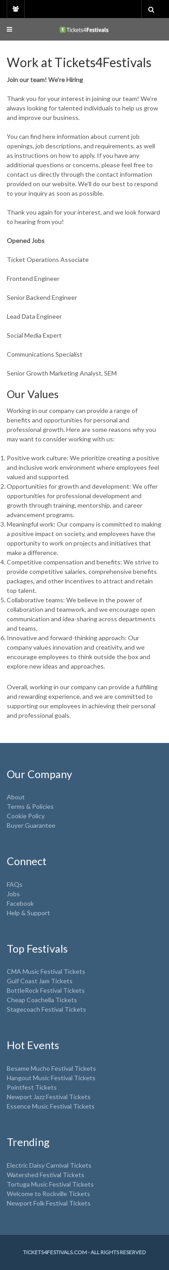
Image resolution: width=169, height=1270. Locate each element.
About (16, 797)
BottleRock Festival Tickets (46, 990)
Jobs (13, 894)
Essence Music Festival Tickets (51, 1106)
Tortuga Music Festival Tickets (50, 1184)
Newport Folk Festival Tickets (49, 1203)
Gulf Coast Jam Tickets (40, 981)
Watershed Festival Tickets (45, 1174)
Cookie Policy (26, 816)
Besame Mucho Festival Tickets (51, 1068)
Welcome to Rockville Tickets (48, 1193)
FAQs (15, 884)
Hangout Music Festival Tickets (51, 1078)
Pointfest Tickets (32, 1087)
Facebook (20, 903)
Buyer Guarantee (31, 825)
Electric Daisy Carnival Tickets (49, 1165)
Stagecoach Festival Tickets (46, 1009)
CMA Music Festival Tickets (46, 971)
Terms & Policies (30, 806)
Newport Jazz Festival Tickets (49, 1096)
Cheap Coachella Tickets (42, 1000)
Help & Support (28, 913)
